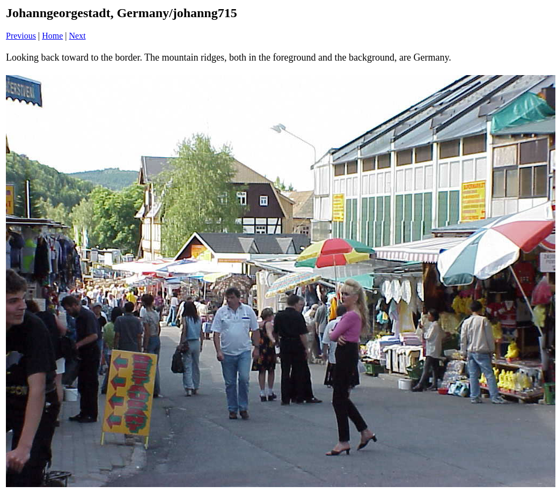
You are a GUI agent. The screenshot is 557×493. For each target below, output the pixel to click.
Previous (21, 35)
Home (52, 35)
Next (77, 35)
